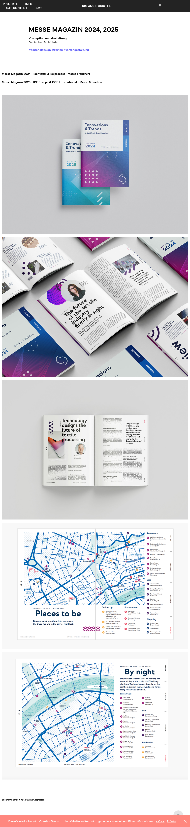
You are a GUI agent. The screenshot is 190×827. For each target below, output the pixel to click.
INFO (28, 4)
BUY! (38, 8)
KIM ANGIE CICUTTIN (97, 6)
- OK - (160, 821)
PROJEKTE (10, 4)
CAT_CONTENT (16, 8)
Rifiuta (171, 821)
